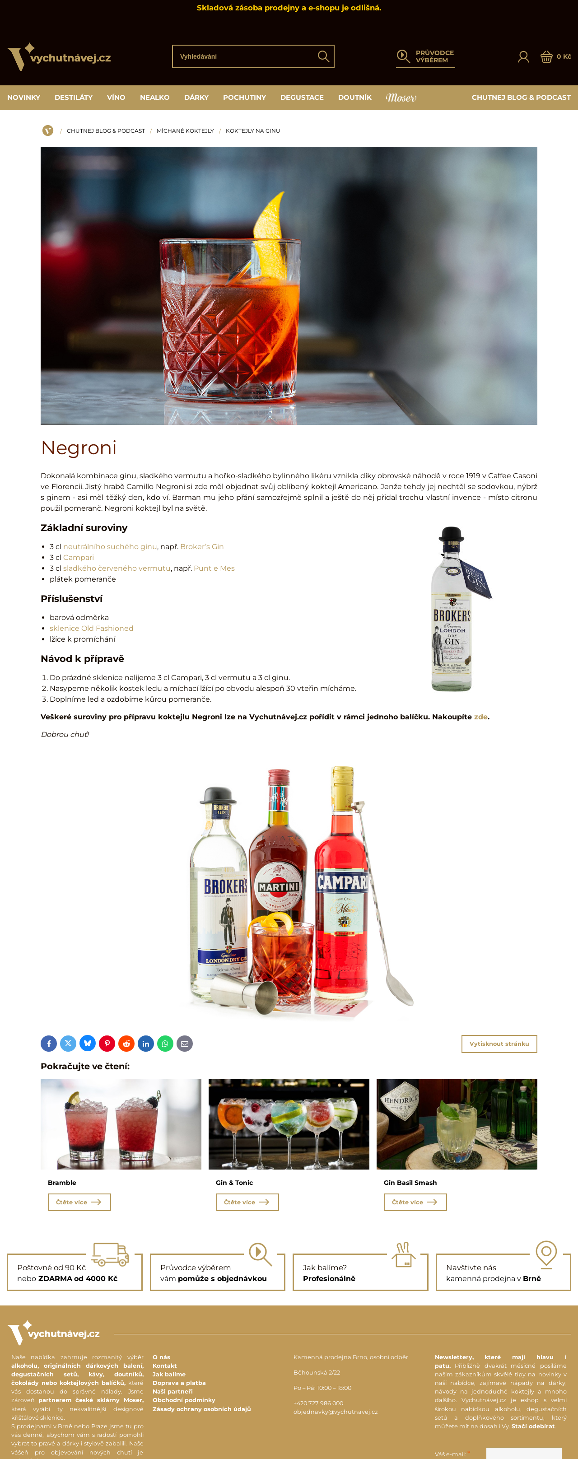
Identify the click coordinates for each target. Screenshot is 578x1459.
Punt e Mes (214, 568)
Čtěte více (79, 1203)
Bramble (62, 1183)
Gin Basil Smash (410, 1183)
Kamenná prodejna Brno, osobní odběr (351, 1358)
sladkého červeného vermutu (117, 568)
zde (481, 717)
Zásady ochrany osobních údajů (202, 1410)
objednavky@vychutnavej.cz (336, 1413)
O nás (161, 1358)
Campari (78, 557)
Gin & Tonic (234, 1183)
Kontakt (165, 1367)
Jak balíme (169, 1375)
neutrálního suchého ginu (110, 546)
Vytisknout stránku (499, 1043)
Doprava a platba (179, 1384)
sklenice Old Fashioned (92, 628)
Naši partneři (173, 1393)
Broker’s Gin (202, 546)
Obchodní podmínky (184, 1401)
